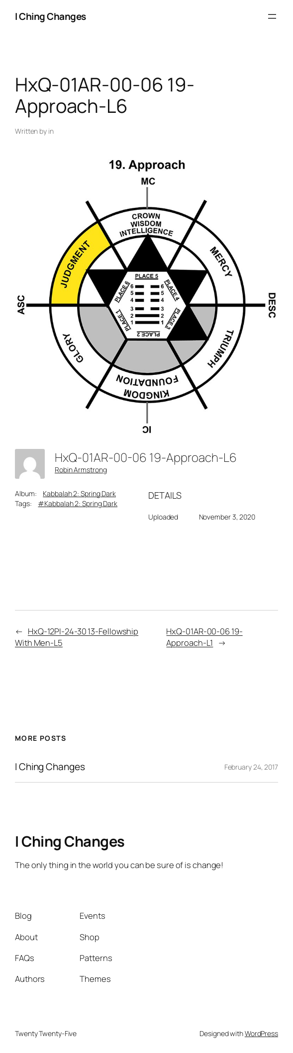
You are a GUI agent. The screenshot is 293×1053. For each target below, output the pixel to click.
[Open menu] (272, 16)
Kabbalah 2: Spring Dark (79, 493)
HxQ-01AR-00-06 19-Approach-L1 (204, 636)
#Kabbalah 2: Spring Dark (77, 503)
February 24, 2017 (251, 767)
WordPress (261, 1033)
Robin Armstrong (81, 469)
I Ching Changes (50, 16)
